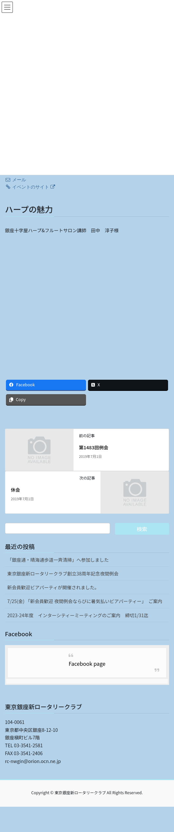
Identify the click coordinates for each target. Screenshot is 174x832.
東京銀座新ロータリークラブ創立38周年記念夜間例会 (63, 573)
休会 (15, 489)
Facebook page (87, 663)
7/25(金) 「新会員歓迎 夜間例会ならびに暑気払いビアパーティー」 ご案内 (84, 601)
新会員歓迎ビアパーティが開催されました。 (53, 587)
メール (15, 179)
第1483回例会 (93, 447)
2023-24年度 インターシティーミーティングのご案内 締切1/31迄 (77, 615)
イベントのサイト (30, 187)
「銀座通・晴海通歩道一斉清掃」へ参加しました (58, 559)
